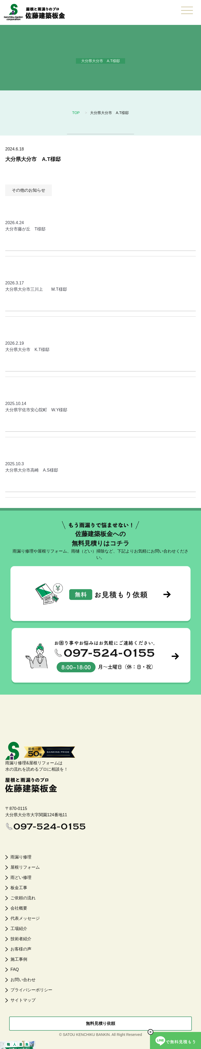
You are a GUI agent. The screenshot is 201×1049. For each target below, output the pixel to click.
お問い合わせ (23, 979)
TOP (76, 113)
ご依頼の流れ (23, 898)
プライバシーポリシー (31, 990)
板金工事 (18, 887)
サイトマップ (23, 1000)
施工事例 (18, 959)
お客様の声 (20, 949)
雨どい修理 (20, 877)
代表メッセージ (25, 918)
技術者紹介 (20, 939)
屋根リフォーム (25, 867)
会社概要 (18, 908)
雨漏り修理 (20, 857)
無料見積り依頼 (100, 1023)
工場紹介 (18, 928)
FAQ (14, 969)
